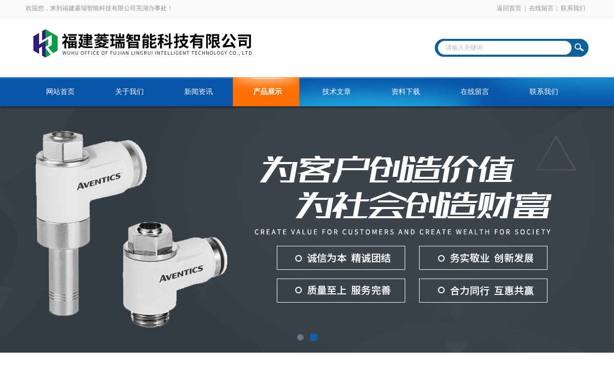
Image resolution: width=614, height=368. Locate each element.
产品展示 (267, 92)
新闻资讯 (198, 92)
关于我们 (129, 92)
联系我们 (573, 8)
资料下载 (405, 92)
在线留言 (541, 8)
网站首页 (60, 92)
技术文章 (336, 92)
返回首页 (509, 8)
